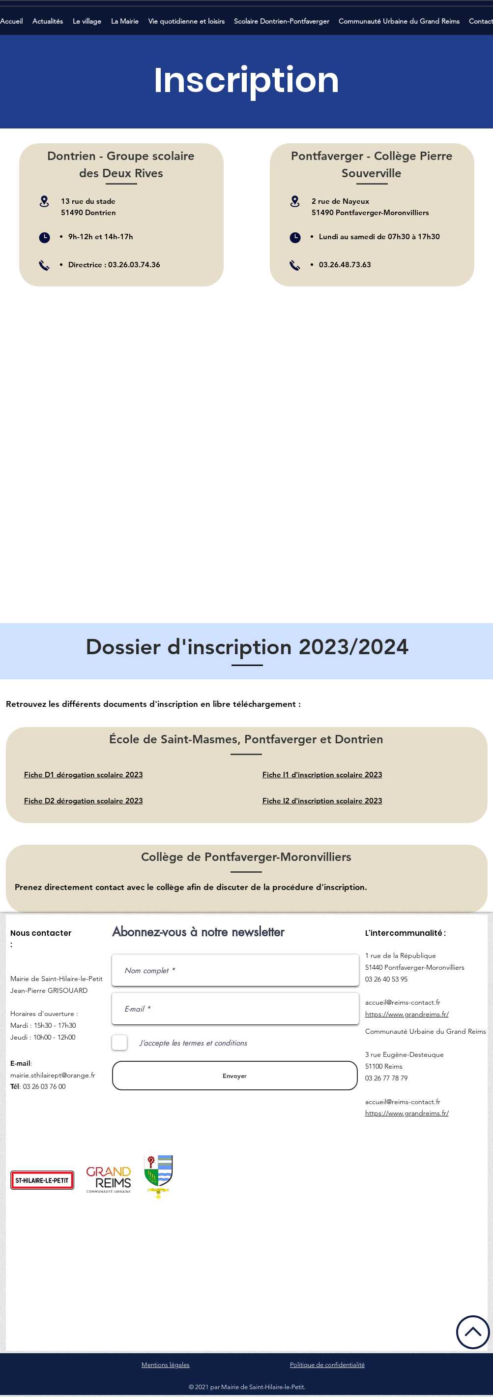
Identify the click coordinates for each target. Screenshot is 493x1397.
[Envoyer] (235, 1075)
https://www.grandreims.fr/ (407, 1014)
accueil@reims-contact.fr (402, 1002)
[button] (49, 17)
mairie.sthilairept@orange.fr (52, 1075)
